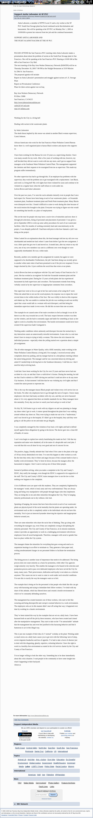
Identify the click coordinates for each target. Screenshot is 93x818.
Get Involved (41, 783)
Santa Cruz (39, 751)
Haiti (39, 775)
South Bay (61, 748)
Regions (17, 744)
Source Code (33, 815)
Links (52, 787)
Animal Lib (22, 760)
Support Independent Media (26, 724)
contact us (50, 737)
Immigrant (71, 763)
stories (68, 733)
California (49, 751)
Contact (26, 815)
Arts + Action (41, 760)
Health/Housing (59, 763)
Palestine (50, 775)
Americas (32, 775)
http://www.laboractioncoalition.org (27, 102)
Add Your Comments (21, 720)
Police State (49, 766)
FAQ (20, 783)
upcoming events (66, 735)
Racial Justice (61, 766)
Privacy (21, 815)
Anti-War (31, 760)
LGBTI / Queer (37, 766)
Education (60, 760)
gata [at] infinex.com (21, 109)
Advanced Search (46, 798)
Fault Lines (43, 787)
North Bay (43, 748)
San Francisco (72, 748)
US (55, 751)
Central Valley (31, 748)
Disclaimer (4, 815)
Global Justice (35, 763)
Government (47, 763)
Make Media (29, 783)
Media (21, 766)
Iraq (43, 775)
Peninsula (29, 751)
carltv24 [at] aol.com (21, 106)
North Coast (20, 748)
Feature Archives (68, 783)
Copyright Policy (13, 815)
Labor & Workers (18, 10)
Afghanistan (60, 775)
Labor (27, 766)
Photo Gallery (53, 783)
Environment (23, 763)
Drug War (51, 760)
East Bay (51, 748)
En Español (70, 760)
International (63, 751)
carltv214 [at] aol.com (48, 16)
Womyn (71, 766)
